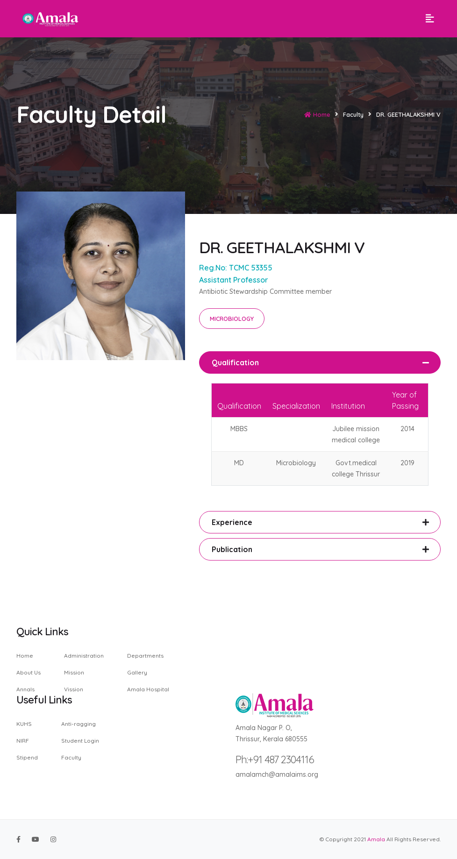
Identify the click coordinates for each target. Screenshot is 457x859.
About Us (28, 672)
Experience (232, 522)
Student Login (80, 740)
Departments (145, 656)
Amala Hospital (148, 689)
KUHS (24, 724)
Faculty (71, 757)
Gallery (137, 672)
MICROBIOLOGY (232, 318)
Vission (73, 689)
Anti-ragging (78, 724)
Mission (74, 672)
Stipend (27, 757)
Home (317, 114)
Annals (25, 689)
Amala (376, 839)
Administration (84, 656)
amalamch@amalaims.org (277, 774)
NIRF (22, 740)
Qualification (235, 362)
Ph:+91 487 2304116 (275, 759)
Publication (232, 549)
